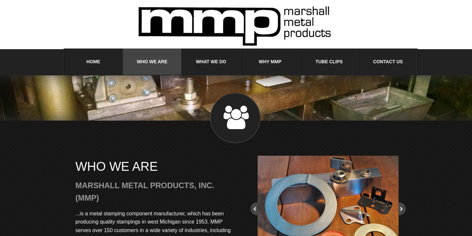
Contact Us (388, 61)
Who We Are (152, 61)
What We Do (211, 61)
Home (93, 61)
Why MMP (270, 61)
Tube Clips (329, 61)
